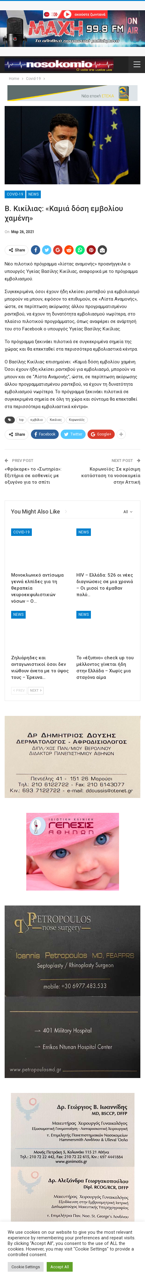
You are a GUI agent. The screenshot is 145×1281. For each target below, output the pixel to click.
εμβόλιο (37, 420)
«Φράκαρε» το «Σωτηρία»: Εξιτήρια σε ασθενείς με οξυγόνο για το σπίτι (33, 475)
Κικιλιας (56, 420)
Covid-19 (15, 194)
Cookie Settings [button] (25, 1267)
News (33, 194)
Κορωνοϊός (77, 420)
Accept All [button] (59, 1267)
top (21, 420)
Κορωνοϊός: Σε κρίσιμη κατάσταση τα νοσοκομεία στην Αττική (110, 475)
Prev (19, 691)
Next (35, 691)
